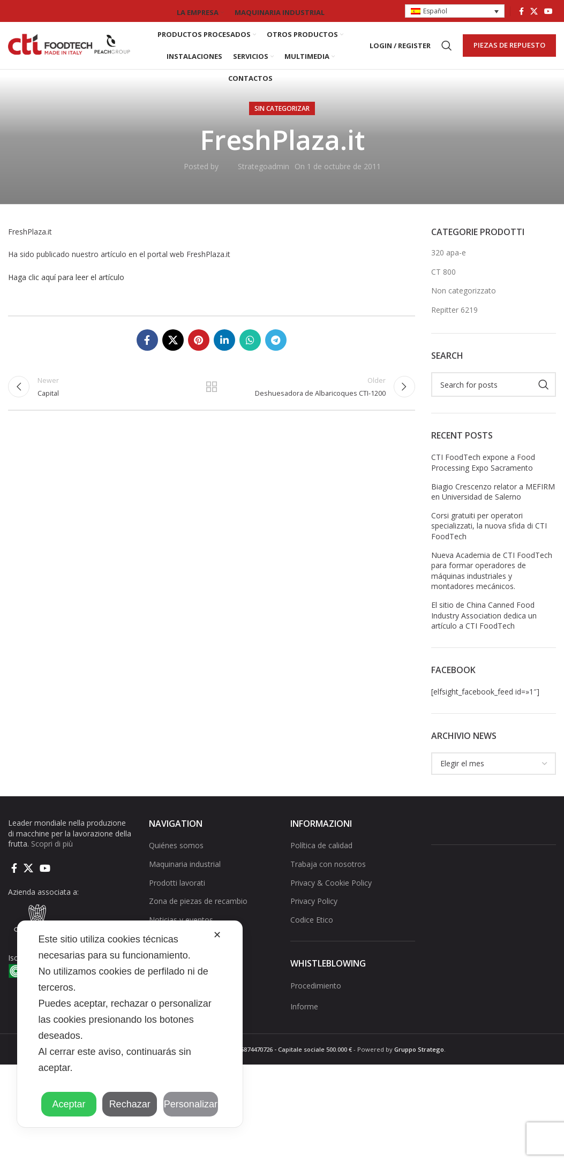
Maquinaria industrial (185, 873)
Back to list (211, 398)
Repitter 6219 (454, 319)
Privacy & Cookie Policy (331, 892)
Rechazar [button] (130, 1104)
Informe (304, 1016)
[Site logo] (69, 49)
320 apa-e (448, 261)
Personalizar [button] (190, 1104)
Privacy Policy (313, 910)
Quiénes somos (176, 855)
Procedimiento (315, 995)
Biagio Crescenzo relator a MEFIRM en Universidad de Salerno (493, 501)
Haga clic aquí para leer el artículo (66, 286)
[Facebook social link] (521, 11)
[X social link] (534, 11)
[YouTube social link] (548, 11)
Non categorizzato (463, 300)
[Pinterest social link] (198, 349)
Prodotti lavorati (177, 892)
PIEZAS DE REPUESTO (509, 50)
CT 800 (443, 281)
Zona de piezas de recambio (198, 910)
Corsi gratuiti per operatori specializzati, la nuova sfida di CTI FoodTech (489, 534)
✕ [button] (217, 935)
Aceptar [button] (68, 1104)
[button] (455, 11)
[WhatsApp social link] (250, 349)
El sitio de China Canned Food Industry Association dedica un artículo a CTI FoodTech (484, 624)
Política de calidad (321, 855)
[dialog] (130, 1023)
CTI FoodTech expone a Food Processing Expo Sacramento (483, 472)
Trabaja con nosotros (328, 873)
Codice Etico (311, 929)
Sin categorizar (282, 117)
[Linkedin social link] (224, 349)
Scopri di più (52, 853)
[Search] (446, 50)
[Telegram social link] (276, 349)
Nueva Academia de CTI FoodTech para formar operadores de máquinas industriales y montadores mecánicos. (491, 580)
